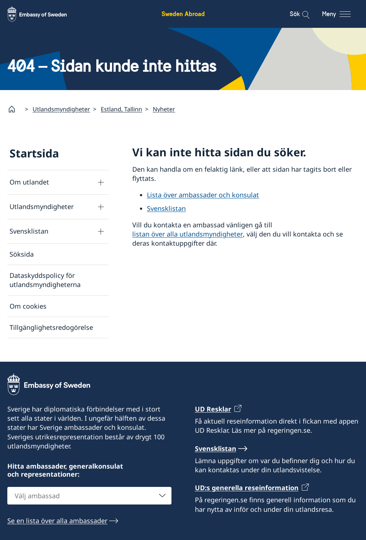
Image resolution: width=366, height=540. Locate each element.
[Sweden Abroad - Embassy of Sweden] (44, 14)
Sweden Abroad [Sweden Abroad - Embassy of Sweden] (183, 14)
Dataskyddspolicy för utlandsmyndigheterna (45, 280)
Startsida (34, 153)
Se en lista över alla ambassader (57, 520)
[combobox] (89, 495)
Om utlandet (29, 182)
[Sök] (301, 14)
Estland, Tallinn (121, 109)
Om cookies (28, 305)
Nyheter (164, 109)
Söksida (22, 254)
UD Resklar (213, 409)
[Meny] (343, 14)
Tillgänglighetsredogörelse (51, 327)
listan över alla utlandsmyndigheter (187, 234)
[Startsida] (14, 109)
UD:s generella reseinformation (247, 487)
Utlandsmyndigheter (61, 109)
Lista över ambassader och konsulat (203, 194)
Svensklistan (29, 231)
